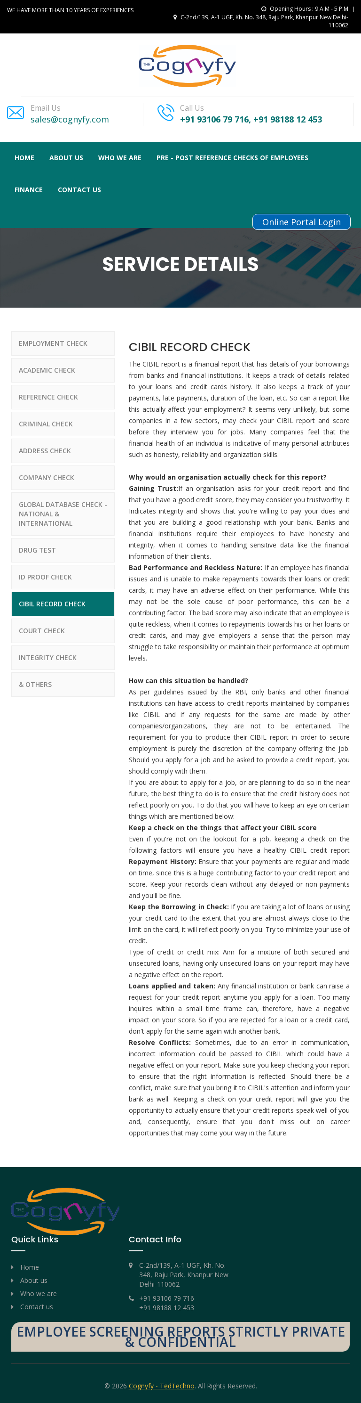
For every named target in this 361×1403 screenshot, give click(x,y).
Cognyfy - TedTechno (162, 1385)
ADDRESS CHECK (45, 450)
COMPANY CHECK (46, 477)
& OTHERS (35, 684)
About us (33, 1280)
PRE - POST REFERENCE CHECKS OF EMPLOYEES (232, 157)
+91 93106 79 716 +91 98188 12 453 (166, 1303)
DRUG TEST (37, 550)
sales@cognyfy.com (70, 119)
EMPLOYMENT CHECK (53, 343)
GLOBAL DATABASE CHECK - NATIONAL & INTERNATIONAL (63, 514)
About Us (66, 157)
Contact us (79, 189)
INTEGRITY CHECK (48, 657)
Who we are (38, 1293)
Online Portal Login (301, 222)
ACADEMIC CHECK (47, 370)
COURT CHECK (42, 630)
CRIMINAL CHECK (46, 423)
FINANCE (29, 189)
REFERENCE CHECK (48, 396)
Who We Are (119, 157)
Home (24, 157)
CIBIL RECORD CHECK (52, 603)
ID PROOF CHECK (45, 576)
